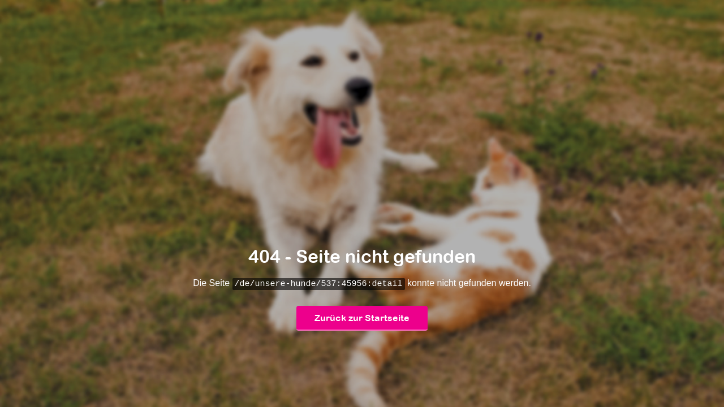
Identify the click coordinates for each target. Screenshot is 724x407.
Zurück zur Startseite (362, 318)
